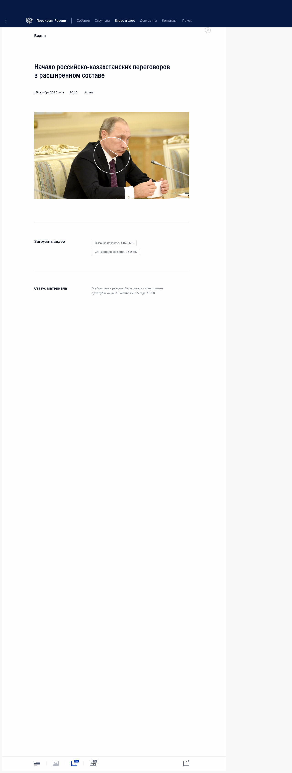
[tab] (37, 763)
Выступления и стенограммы (144, 288)
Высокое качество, (114, 243)
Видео (40, 35)
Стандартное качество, (116, 252)
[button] (7, 7)
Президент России (51, 6)
